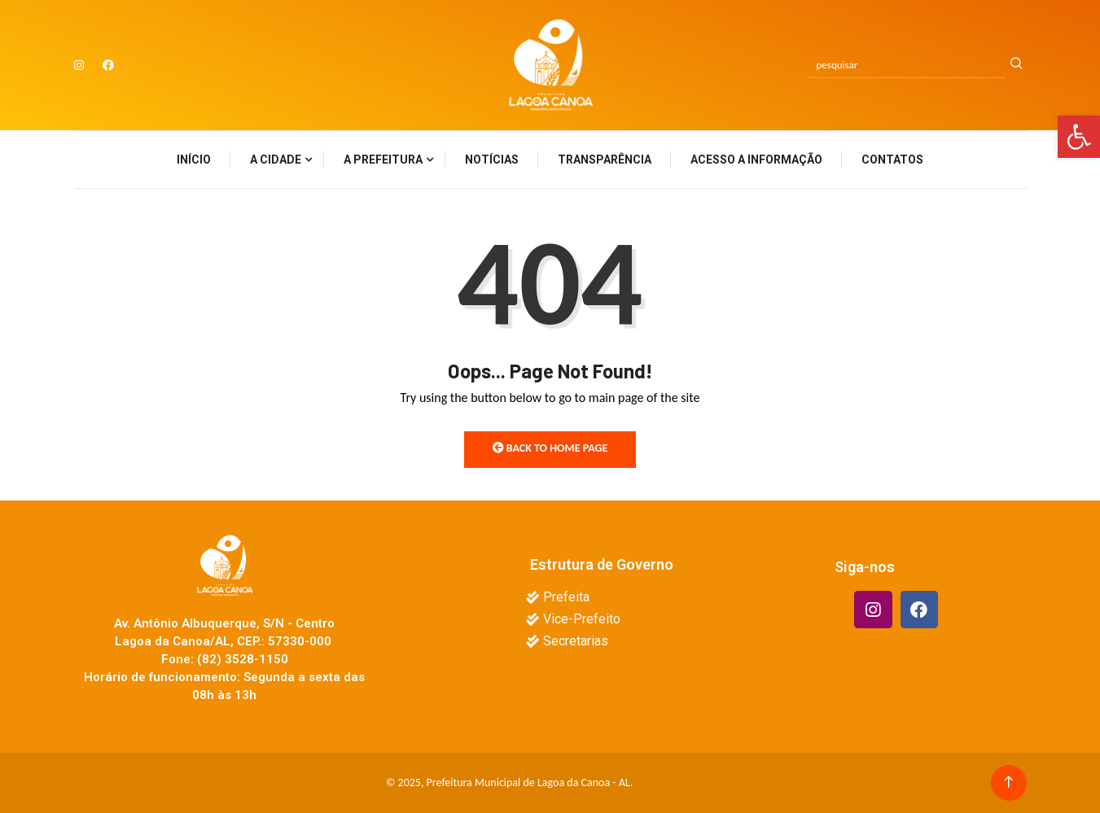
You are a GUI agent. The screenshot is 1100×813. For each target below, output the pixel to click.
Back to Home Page (550, 448)
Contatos (892, 159)
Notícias (492, 159)
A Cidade (275, 159)
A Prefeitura (383, 159)
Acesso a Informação (756, 159)
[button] (1079, 137)
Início (194, 159)
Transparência (604, 159)
